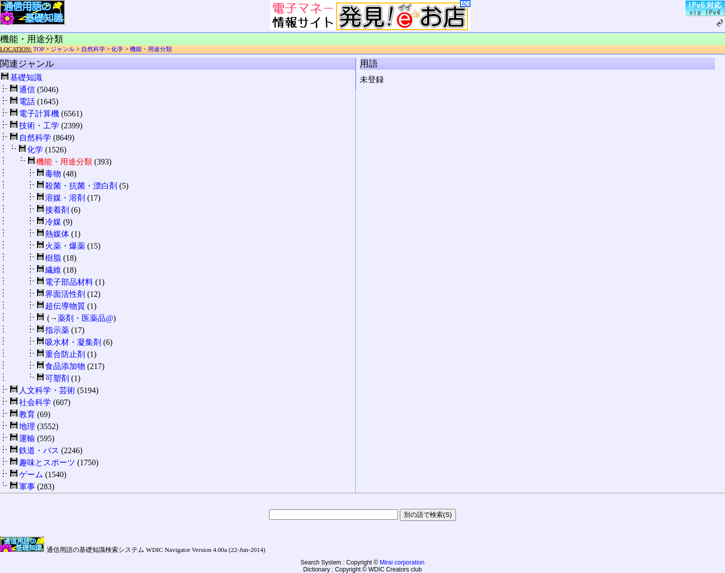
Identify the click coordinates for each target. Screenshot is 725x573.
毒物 (53, 173)
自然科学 (93, 49)
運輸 (27, 438)
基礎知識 (26, 77)
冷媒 (53, 222)
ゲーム (31, 474)
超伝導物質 (65, 306)
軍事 (27, 486)
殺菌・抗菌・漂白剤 (81, 185)
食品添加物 (65, 366)
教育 (27, 414)
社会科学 (35, 402)
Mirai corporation (402, 562)
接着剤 (57, 210)
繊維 (53, 270)
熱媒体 (57, 234)
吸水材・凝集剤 (73, 342)
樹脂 (53, 258)
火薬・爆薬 (65, 246)
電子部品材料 (69, 282)
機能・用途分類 (151, 49)
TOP (38, 49)
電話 (27, 101)
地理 (27, 426)
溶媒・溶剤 (65, 198)
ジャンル (63, 49)
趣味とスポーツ (47, 462)
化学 (117, 49)
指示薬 (57, 330)
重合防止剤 (65, 354)
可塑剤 (57, 378)
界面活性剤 (65, 294)
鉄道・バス (39, 450)
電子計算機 (39, 113)
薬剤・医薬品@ (85, 318)
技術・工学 (39, 125)
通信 (27, 89)
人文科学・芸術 (47, 390)
